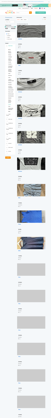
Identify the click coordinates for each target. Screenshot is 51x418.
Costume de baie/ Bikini (10, 67)
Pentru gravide (10, 89)
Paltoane (9, 82)
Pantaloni (10, 84)
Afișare (44, 17)
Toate (7, 33)
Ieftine (22, 19)
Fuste (9, 73)
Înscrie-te (36, 8)
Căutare (8, 157)
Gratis (8, 37)
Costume (9, 64)
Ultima (29, 410)
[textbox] (10, 22)
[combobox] (22, 12)
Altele (9, 111)
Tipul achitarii (7, 31)
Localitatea (7, 19)
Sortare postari (19, 17)
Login (32, 8)
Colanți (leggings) (10, 59)
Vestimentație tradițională (10, 109)
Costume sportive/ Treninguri (10, 70)
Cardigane (10, 56)
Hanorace (10, 75)
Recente (18, 19)
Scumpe (25, 19)
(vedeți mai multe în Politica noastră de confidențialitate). (34, 1)
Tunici (9, 106)
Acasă (20, 8)
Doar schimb (9, 39)
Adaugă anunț (41, 12)
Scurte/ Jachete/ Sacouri (9, 101)
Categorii (6, 43)
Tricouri (9, 104)
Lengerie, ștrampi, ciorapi (11, 80)
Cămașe (9, 54)
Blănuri (9, 49)
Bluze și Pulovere (9, 52)
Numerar (8, 35)
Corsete (9, 62)
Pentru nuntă (10, 91)
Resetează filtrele (8, 17)
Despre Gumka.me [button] (25, 8)
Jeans (9, 77)
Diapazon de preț (8, 25)
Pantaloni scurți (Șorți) (10, 87)
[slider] (5, 26)
